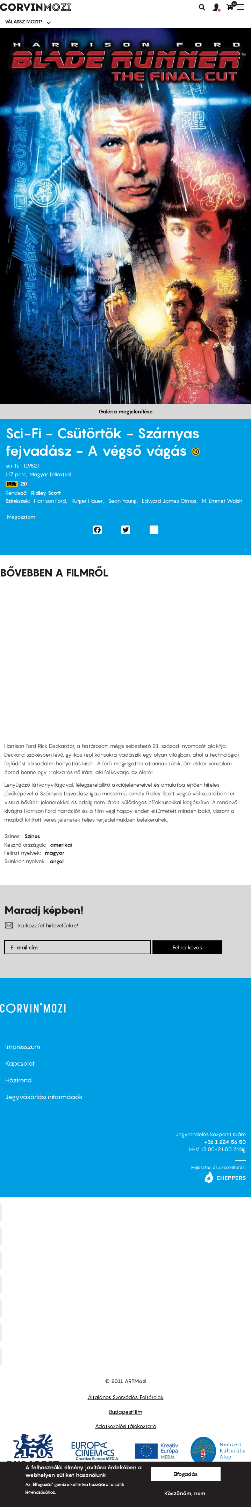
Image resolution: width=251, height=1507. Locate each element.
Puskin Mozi (126, 1284)
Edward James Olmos (169, 501)
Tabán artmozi (127, 1332)
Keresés (202, 7)
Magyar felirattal (50, 474)
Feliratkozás (187, 947)
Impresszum (22, 1046)
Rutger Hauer (87, 501)
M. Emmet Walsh (222, 501)
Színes (32, 836)
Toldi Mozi (126, 1357)
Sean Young (122, 501)
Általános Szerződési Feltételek (126, 1397)
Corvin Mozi (126, 1212)
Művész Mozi (126, 1260)
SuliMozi (126, 1308)
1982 (31, 465)
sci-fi (11, 465)
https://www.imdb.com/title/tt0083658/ (11, 484)
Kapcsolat (20, 1063)
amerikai (61, 844)
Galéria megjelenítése (126, 411)
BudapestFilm (125, 1412)
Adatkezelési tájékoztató (125, 1426)
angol (57, 861)
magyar (54, 853)
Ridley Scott (46, 493)
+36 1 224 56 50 (225, 1142)
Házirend (18, 1080)
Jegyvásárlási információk (44, 1097)
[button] (220, 7)
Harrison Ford (50, 501)
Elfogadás (185, 1474)
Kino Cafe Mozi (126, 1236)
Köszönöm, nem (184, 1493)
